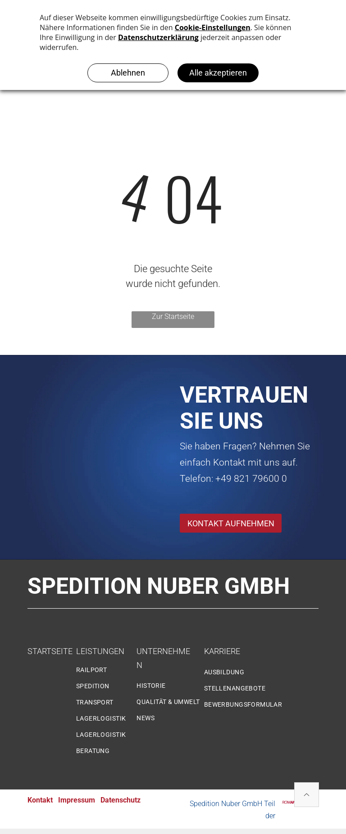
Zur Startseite (173, 316)
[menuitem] (109, 673)
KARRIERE (222, 651)
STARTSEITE (50, 651)
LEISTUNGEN (100, 651)
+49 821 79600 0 (251, 478)
